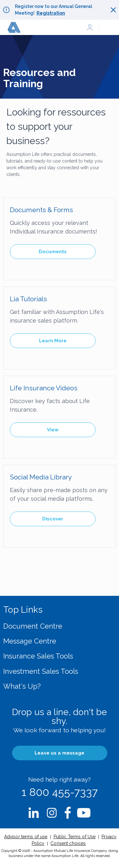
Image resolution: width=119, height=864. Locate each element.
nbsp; (34, 813)
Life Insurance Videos (43, 388)
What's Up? (22, 686)
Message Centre (29, 641)
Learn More (53, 341)
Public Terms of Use (75, 836)
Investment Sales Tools (40, 671)
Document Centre (32, 626)
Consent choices (68, 843)
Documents (53, 251)
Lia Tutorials (28, 299)
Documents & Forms (41, 210)
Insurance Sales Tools (38, 656)
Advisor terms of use (26, 836)
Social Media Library (41, 477)
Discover (52, 519)
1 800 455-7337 (60, 792)
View (53, 430)
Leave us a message (59, 753)
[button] (90, 27)
